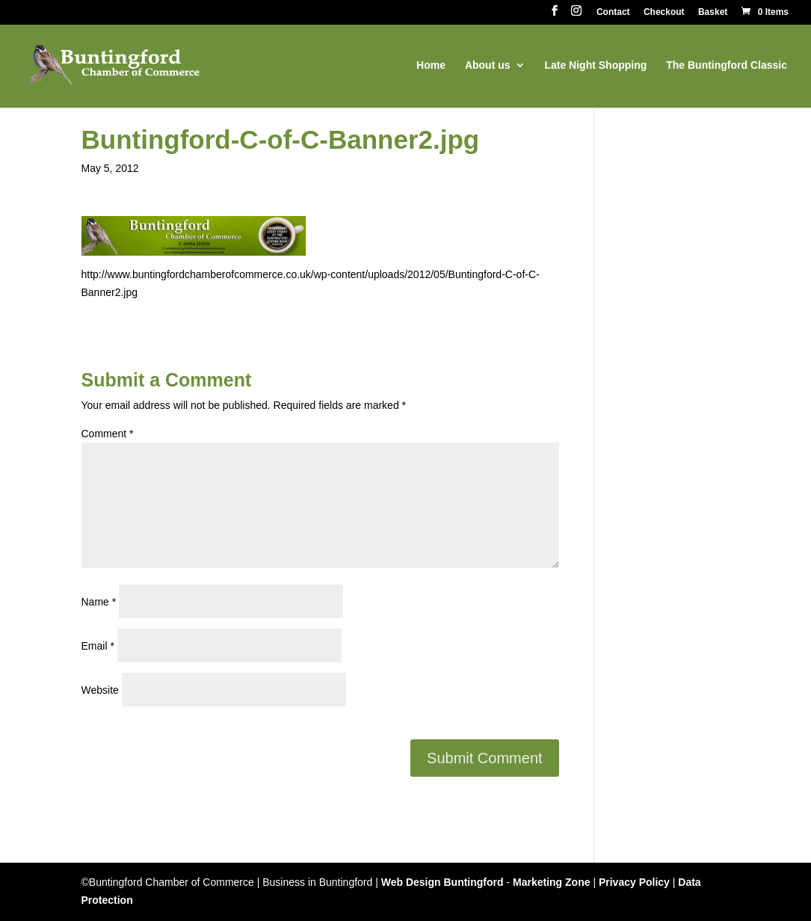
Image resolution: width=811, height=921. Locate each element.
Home (430, 65)
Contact (613, 12)
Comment (107, 434)
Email (97, 646)
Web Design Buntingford (442, 882)
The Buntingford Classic (726, 65)
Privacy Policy (634, 882)
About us (488, 65)
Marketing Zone (551, 882)
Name (99, 602)
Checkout (664, 12)
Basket (712, 12)
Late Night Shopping (595, 65)
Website (100, 690)
